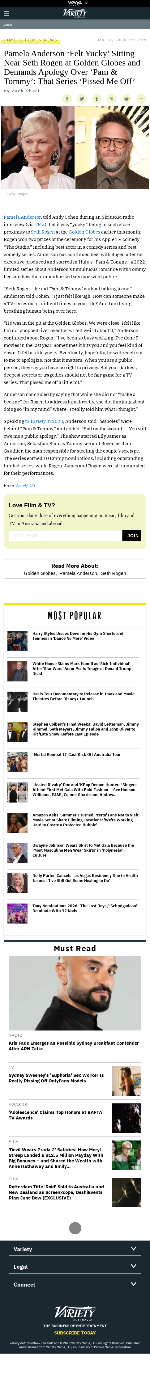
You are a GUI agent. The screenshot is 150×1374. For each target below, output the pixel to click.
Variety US (25, 485)
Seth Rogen (43, 232)
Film (30, 40)
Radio (16, 1035)
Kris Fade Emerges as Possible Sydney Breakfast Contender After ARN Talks (74, 1046)
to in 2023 (44, 421)
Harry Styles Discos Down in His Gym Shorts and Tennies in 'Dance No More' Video (77, 636)
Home (10, 40)
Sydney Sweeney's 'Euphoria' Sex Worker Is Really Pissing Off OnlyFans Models (56, 1078)
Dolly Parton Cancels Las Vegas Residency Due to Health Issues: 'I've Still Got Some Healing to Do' (85, 878)
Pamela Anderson (23, 217)
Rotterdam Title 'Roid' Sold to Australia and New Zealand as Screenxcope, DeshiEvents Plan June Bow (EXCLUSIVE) (56, 1192)
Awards (18, 1104)
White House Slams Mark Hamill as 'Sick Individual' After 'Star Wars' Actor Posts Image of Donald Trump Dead (81, 668)
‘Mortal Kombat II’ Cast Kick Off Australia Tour (76, 754)
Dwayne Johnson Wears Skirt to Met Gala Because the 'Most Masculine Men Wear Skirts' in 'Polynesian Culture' (83, 850)
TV (11, 1067)
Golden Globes (84, 232)
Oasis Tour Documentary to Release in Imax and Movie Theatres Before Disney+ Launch (83, 696)
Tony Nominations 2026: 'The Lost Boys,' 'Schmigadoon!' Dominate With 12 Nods (85, 908)
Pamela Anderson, (78, 573)
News (50, 40)
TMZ (40, 224)
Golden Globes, (40, 573)
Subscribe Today (75, 1333)
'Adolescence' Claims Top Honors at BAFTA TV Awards (55, 1115)
